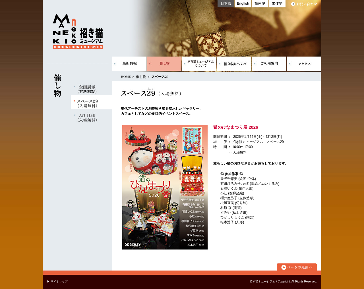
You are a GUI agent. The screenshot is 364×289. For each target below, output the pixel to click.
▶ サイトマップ (57, 281)
